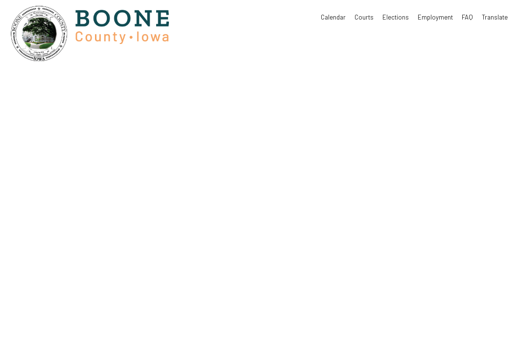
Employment (435, 17)
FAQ (467, 17)
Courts (364, 17)
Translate (495, 17)
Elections (395, 17)
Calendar (333, 17)
